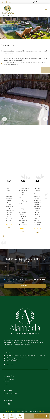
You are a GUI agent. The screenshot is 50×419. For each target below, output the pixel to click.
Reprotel (41, 411)
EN (34, 2)
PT (37, 2)
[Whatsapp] (12, 415)
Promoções (20, 417)
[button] (46, 10)
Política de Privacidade (13, 411)
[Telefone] (4, 415)
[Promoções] (20, 415)
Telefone (4, 417)
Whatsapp (11, 417)
